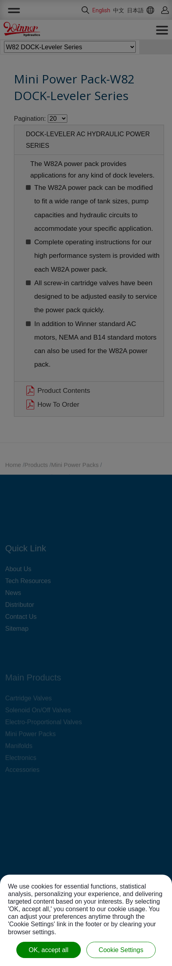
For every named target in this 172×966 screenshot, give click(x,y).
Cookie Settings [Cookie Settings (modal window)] (121, 950)
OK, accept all (48, 950)
